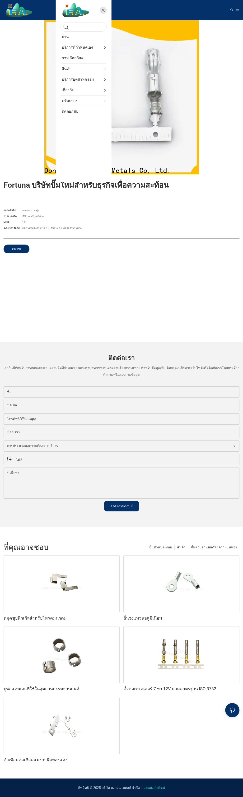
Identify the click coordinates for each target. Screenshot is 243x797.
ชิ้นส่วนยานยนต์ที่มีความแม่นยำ (214, 547)
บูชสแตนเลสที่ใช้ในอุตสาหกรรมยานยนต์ (41, 688)
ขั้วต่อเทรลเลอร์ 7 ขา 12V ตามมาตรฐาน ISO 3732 (169, 688)
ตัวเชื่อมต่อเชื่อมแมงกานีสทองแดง (35, 759)
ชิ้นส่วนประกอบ (160, 547)
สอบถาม (16, 249)
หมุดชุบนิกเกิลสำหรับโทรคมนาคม (35, 618)
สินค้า (181, 547)
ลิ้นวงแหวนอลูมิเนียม (142, 618)
